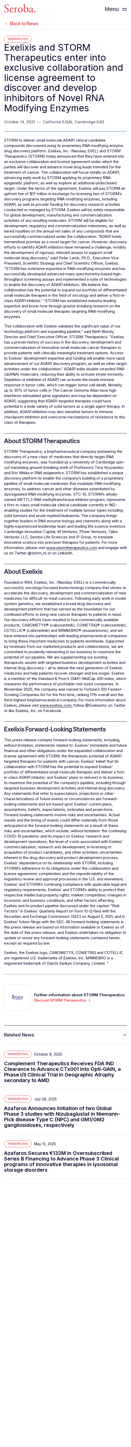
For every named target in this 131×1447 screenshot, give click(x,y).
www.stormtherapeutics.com (71, 547)
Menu (112, 9)
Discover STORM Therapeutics (63, 1000)
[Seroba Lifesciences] (20, 9)
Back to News (21, 23)
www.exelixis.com (55, 705)
